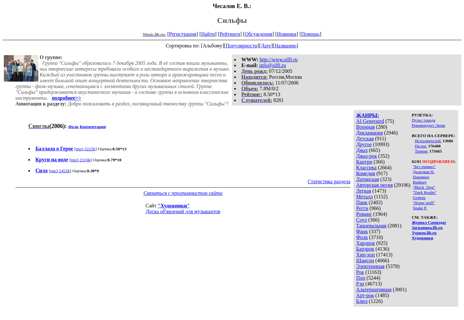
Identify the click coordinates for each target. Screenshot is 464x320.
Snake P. (420, 207)
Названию (286, 45)
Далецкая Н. (424, 171)
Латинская (367, 179)
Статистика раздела (329, 181)
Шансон (365, 260)
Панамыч (421, 177)
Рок (360, 272)
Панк (361, 202)
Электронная (370, 266)
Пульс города (423, 120)
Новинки (286, 34)
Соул (361, 220)
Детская (365, 138)
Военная (365, 127)
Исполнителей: (428, 140)
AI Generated (370, 121)
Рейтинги (229, 34)
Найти (208, 34)
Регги (362, 208)
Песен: (421, 146)
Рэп (360, 283)
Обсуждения (258, 34)
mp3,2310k (80, 159)
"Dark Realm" (425, 192)
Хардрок (365, 243)
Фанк (362, 231)
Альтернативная (374, 289)
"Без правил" (424, 166)
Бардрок (365, 249)
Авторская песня (374, 185)
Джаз (361, 150)
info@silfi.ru (272, 65)
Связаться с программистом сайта (182, 193)
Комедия (365, 173)
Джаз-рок (366, 156)
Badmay (420, 182)
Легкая (363, 191)
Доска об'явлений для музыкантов (183, 211)
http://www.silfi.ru (278, 59)
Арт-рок (365, 295)
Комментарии (93, 126)
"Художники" (174, 205)
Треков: (421, 151)
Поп (360, 278)
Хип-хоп (365, 254)
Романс (364, 214)
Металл (364, 196)
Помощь (310, 34)
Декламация (369, 132)
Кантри (364, 162)
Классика (366, 167)
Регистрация (183, 34)
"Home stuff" (424, 202)
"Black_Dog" (424, 187)
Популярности (241, 45)
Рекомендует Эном (428, 125)
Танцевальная (371, 225)
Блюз (361, 301)
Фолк (362, 237)
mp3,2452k (60, 170)
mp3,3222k (85, 148)
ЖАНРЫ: (367, 115)
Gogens (419, 197)
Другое (364, 144)
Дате (266, 45)
